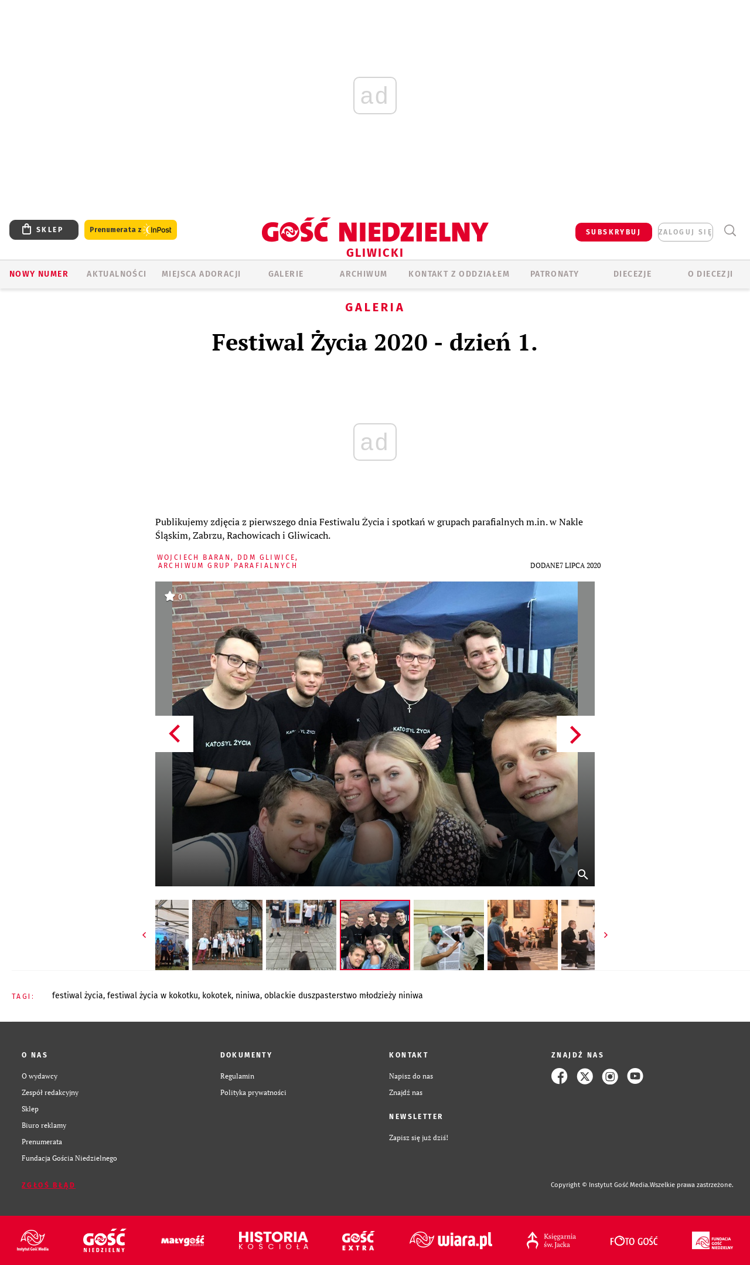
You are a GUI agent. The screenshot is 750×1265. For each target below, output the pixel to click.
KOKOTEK (216, 996)
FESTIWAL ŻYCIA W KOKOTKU (152, 996)
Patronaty (554, 274)
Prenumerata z (131, 230)
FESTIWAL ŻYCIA (77, 996)
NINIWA (248, 996)
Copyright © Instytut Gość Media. (600, 1185)
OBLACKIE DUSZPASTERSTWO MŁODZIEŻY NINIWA (343, 996)
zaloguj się (685, 232)
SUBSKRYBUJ (613, 232)
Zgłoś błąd (49, 1185)
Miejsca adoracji (201, 274)
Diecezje (632, 274)
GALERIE (286, 274)
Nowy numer (39, 274)
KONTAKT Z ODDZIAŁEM (459, 274)
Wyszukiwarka (730, 231)
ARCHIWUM (363, 274)
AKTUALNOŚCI (116, 274)
